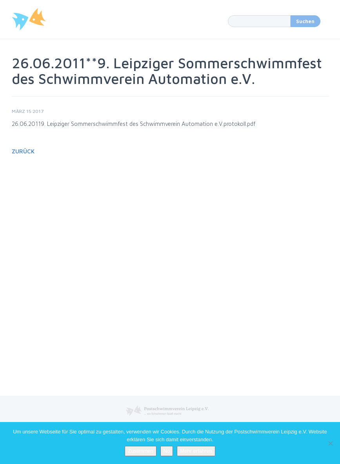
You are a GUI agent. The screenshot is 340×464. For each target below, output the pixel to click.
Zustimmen (140, 451)
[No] (330, 443)
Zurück (23, 151)
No (167, 451)
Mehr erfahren (196, 451)
